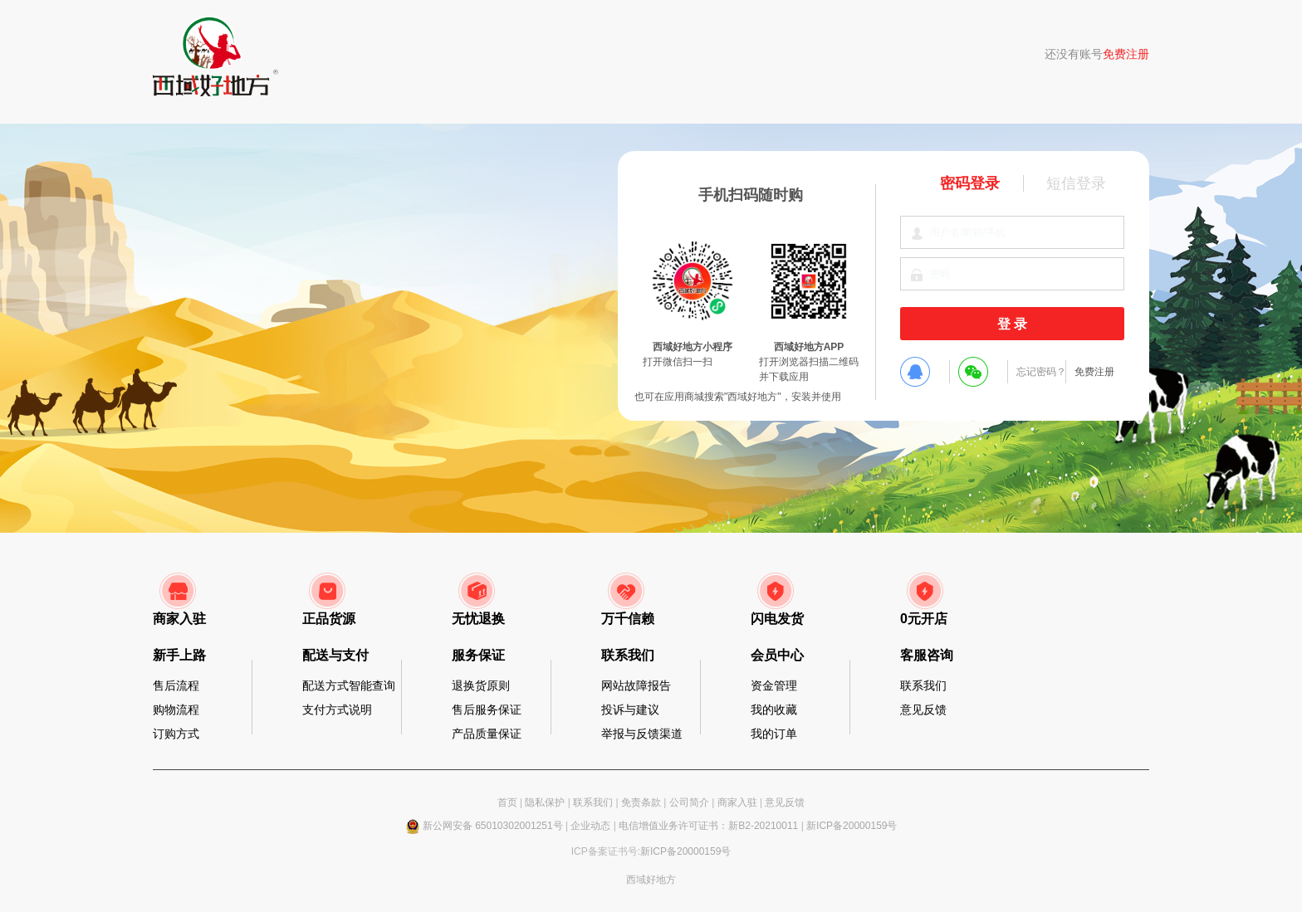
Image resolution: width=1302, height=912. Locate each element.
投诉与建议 (630, 709)
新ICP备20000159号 (851, 826)
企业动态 (590, 826)
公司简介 (689, 802)
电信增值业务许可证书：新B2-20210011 (708, 826)
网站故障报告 (636, 685)
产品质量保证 (486, 733)
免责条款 (641, 802)
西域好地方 (651, 879)
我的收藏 (774, 709)
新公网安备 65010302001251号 (493, 826)
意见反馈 (923, 709)
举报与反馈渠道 (642, 733)
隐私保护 (545, 802)
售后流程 (176, 685)
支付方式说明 (337, 709)
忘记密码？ (1041, 372)
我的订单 (774, 733)
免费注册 (1126, 54)
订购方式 (176, 733)
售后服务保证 (486, 709)
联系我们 (923, 685)
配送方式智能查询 (348, 685)
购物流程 (176, 709)
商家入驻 (737, 802)
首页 (507, 802)
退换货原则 (481, 685)
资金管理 (774, 685)
